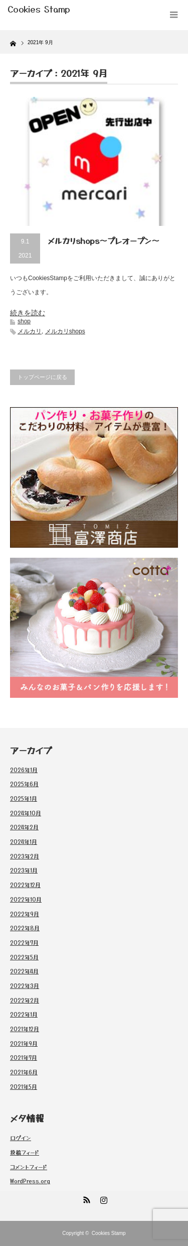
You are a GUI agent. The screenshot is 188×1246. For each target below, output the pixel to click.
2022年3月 (24, 985)
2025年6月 (24, 784)
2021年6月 (24, 1072)
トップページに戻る (42, 377)
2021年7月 (23, 1057)
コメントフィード (28, 1167)
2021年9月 (24, 1043)
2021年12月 (24, 1029)
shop (24, 321)
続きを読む (27, 313)
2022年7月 (24, 942)
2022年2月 (24, 1000)
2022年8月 (25, 928)
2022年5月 (24, 957)
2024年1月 (23, 841)
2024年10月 (25, 813)
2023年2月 (24, 856)
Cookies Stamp (109, 1233)
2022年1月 (24, 1014)
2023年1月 (24, 870)
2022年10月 (26, 899)
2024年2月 (24, 827)
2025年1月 (23, 798)
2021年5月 (23, 1086)
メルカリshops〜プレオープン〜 (103, 240)
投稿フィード (24, 1152)
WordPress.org (30, 1181)
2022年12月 (25, 885)
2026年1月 (24, 770)
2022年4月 (24, 971)
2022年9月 (24, 914)
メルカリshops (65, 331)
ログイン (20, 1138)
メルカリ (30, 331)
